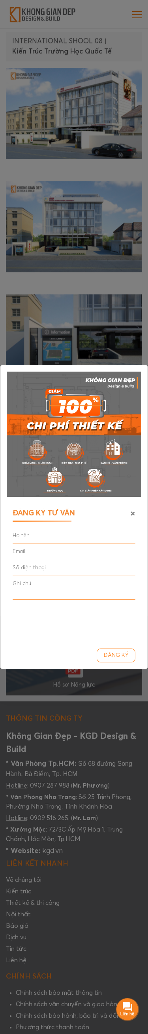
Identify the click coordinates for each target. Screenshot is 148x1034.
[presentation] (73, 621)
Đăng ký (116, 655)
